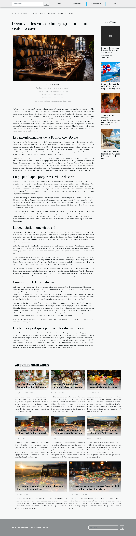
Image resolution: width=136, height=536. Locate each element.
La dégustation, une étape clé (52, 94)
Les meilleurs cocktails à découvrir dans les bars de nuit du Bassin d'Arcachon (104, 387)
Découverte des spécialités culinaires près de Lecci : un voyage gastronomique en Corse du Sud (103, 434)
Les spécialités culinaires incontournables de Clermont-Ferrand (68, 387)
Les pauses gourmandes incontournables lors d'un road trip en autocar (40, 487)
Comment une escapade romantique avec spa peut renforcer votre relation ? (110, 120)
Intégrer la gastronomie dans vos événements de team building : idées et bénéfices (95, 487)
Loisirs (58, 3)
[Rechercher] (27, 4)
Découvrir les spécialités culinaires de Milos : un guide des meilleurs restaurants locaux (32, 434)
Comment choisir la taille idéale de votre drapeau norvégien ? (110, 86)
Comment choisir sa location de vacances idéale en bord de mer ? (110, 155)
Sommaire (54, 84)
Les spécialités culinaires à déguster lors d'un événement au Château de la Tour (32, 387)
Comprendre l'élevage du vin (52, 98)
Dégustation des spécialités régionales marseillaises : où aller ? (67, 433)
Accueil (14, 13)
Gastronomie (96, 3)
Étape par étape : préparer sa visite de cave (52, 91)
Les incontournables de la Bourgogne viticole (52, 88)
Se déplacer (77, 3)
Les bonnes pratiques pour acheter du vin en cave (53, 101)
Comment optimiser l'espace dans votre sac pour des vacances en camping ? (110, 52)
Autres (115, 3)
